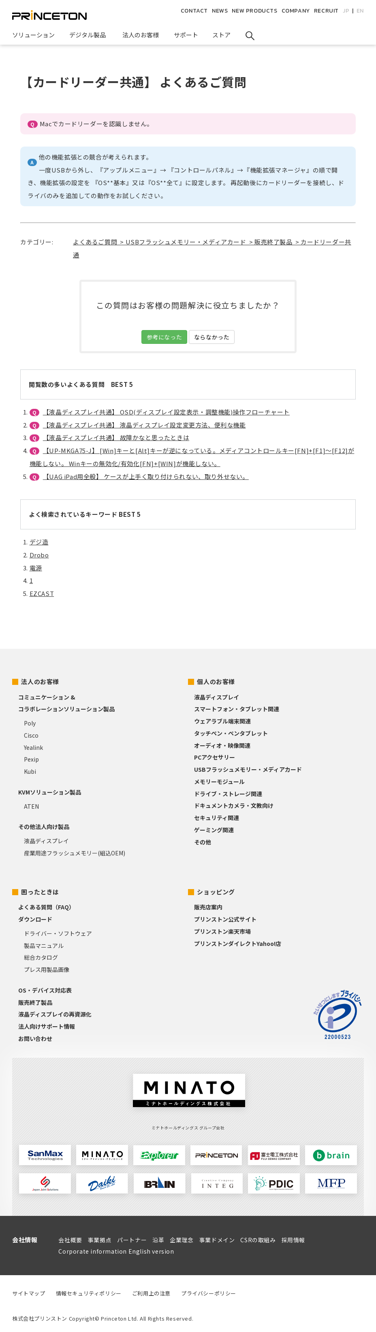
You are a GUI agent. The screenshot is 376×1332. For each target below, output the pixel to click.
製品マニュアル (44, 945)
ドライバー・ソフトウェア (58, 933)
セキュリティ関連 (216, 818)
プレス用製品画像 (46, 969)
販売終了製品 (35, 1002)
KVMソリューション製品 (49, 792)
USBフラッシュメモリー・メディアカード (248, 769)
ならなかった (212, 337)
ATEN (31, 806)
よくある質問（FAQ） (46, 907)
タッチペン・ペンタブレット (231, 733)
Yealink (33, 747)
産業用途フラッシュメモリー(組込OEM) (74, 853)
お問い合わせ (35, 1038)
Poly (30, 723)
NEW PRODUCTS (254, 10)
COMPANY (296, 10)
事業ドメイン (217, 1240)
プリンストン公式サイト (225, 919)
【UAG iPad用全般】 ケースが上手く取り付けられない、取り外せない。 (146, 476)
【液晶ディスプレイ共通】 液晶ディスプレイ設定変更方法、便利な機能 (144, 425)
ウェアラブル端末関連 (222, 721)
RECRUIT (326, 10)
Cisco (31, 735)
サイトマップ (28, 1293)
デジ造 (39, 542)
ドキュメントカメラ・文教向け (233, 805)
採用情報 (293, 1240)
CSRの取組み (258, 1240)
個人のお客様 (216, 681)
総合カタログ (41, 957)
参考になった (164, 337)
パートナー (132, 1240)
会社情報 (24, 1239)
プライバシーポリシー (208, 1293)
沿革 (158, 1240)
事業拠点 (99, 1240)
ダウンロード (35, 919)
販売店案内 (208, 907)
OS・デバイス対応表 (45, 990)
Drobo (39, 555)
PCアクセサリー (214, 757)
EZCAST (42, 593)
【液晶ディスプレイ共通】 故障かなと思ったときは (116, 437)
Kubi (30, 771)
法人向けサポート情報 (46, 1026)
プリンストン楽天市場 (222, 931)
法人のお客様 (40, 681)
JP (346, 10)
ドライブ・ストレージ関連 (228, 794)
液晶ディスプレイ (46, 841)
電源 (36, 567)
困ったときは (40, 891)
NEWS (220, 10)
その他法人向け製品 (43, 827)
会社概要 (70, 1240)
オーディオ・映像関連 (222, 745)
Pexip (31, 759)
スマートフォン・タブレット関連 (236, 709)
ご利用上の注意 (151, 1293)
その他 (202, 842)
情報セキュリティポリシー (89, 1293)
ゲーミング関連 (214, 830)
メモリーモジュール (219, 781)
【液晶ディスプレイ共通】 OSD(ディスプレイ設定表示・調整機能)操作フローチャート (166, 412)
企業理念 (181, 1240)
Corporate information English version (116, 1251)
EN (360, 10)
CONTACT (194, 10)
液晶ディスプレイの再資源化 (55, 1014)
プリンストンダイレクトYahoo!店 (237, 943)
